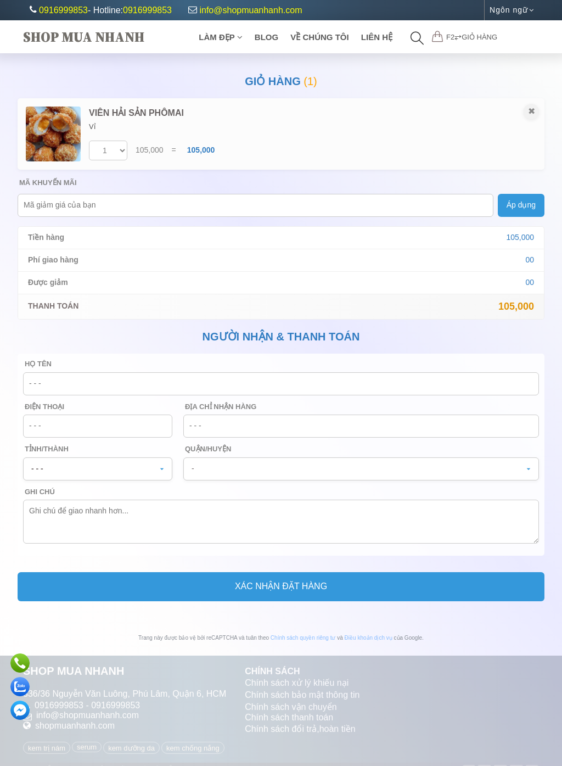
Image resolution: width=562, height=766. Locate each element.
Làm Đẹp (220, 37)
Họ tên (38, 364)
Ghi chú (40, 492)
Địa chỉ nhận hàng (220, 406)
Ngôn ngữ (512, 9)
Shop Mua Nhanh (83, 37)
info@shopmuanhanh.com (245, 10)
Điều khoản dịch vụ (368, 638)
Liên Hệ (376, 37)
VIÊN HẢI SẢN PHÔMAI (136, 113)
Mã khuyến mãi (48, 182)
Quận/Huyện (208, 449)
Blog (266, 37)
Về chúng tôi (319, 37)
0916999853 (63, 10)
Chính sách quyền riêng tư (303, 638)
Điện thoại (44, 406)
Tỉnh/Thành (47, 449)
